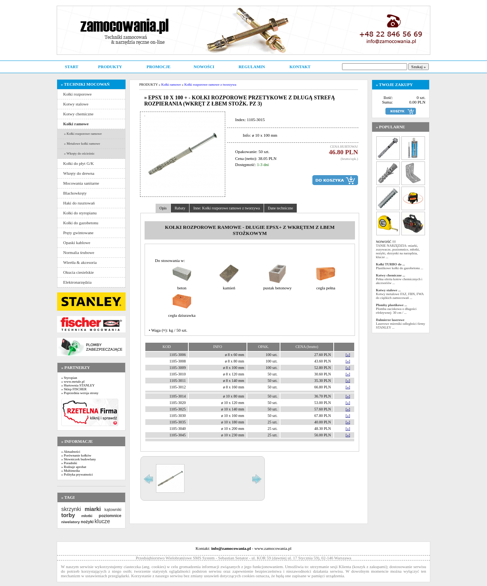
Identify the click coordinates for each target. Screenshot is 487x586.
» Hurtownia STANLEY (78, 385)
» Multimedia (70, 471)
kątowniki (113, 509)
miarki (93, 509)
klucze (102, 521)
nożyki (87, 521)
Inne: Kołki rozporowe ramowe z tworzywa (226, 208)
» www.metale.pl (72, 381)
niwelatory (70, 522)
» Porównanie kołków (76, 455)
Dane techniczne (280, 208)
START (71, 66)
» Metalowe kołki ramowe (81, 143)
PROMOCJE (158, 66)
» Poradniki (69, 463)
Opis (163, 208)
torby (68, 515)
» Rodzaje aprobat (73, 467)
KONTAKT (300, 66)
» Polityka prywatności (77, 474)
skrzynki (71, 509)
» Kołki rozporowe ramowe (82, 134)
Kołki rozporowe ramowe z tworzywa (210, 84)
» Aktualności (70, 451)
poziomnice (110, 515)
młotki (86, 516)
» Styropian (69, 378)
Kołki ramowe (171, 84)
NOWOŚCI (204, 66)
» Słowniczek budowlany (78, 459)
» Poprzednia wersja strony (80, 393)
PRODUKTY (110, 66)
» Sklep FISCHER (74, 389)
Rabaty (180, 208)
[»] (347, 355)
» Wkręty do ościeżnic (79, 153)
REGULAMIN (252, 66)
